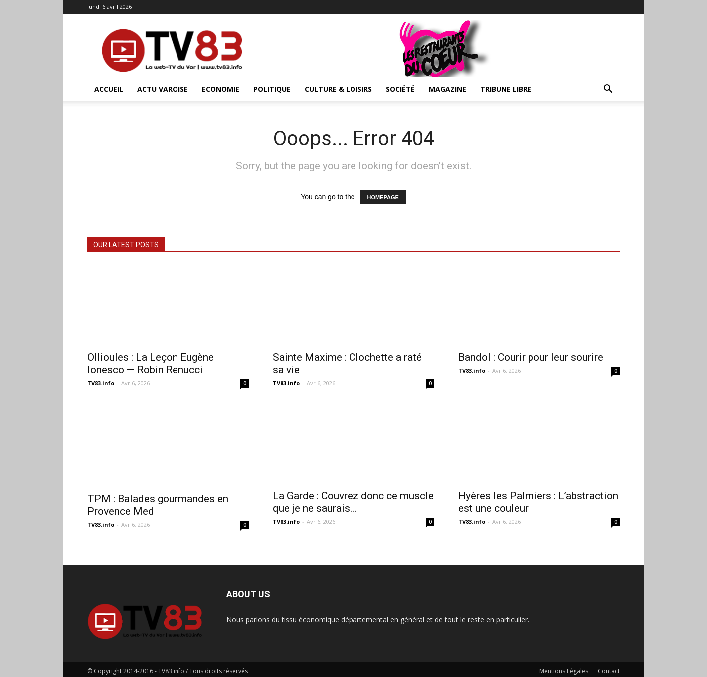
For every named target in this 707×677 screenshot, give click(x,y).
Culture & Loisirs (338, 89)
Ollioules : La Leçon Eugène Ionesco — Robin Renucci (150, 363)
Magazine (447, 89)
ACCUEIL (108, 89)
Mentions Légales (563, 668)
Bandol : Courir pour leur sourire (530, 357)
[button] (608, 90)
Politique (272, 89)
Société (400, 89)
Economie (220, 89)
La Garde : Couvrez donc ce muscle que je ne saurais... (353, 502)
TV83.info (100, 383)
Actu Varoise (162, 89)
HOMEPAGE (383, 197)
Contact (609, 668)
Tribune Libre (505, 89)
